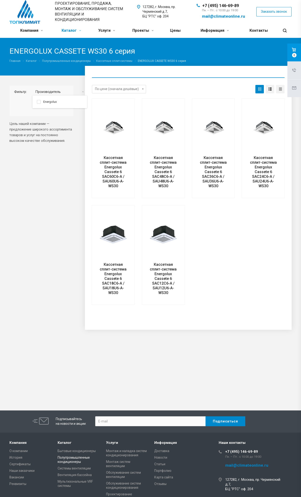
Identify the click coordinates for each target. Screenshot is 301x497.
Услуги (106, 30)
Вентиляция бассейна (75, 475)
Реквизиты (17, 484)
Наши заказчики (22, 471)
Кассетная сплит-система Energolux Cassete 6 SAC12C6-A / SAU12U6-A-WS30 (163, 278)
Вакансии (16, 477)
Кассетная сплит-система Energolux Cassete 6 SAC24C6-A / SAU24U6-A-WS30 (263, 171)
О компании (18, 451)
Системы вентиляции (74, 468)
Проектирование (119, 494)
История (15, 457)
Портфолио (162, 471)
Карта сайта (163, 477)
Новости (160, 457)
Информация (215, 30)
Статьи (159, 464)
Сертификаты (20, 464)
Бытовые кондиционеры (77, 451)
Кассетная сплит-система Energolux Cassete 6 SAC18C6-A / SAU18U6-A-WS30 (113, 278)
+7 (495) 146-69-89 (220, 5)
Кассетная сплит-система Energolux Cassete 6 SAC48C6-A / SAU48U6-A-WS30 (163, 171)
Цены (175, 30)
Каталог (71, 30)
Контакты (259, 30)
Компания (31, 30)
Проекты (143, 30)
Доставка (161, 451)
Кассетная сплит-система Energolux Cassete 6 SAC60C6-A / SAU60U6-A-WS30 (113, 171)
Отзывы (160, 484)
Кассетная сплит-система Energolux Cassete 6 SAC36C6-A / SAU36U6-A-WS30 (213, 171)
